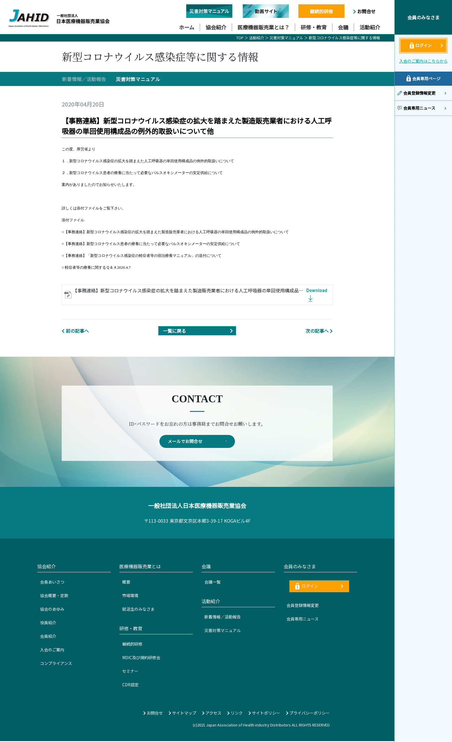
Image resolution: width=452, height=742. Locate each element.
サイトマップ (182, 714)
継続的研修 (321, 11)
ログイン (319, 587)
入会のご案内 (52, 650)
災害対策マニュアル (287, 37)
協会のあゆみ (52, 610)
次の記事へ (319, 330)
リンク (235, 714)
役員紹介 (48, 623)
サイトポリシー (264, 714)
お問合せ (364, 11)
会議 (343, 27)
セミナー (130, 672)
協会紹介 (216, 27)
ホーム (186, 27)
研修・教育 (314, 27)
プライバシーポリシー (308, 714)
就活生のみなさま (138, 610)
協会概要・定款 (54, 596)
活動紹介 (369, 27)
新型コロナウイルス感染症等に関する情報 (344, 37)
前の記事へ (75, 330)
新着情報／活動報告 (84, 79)
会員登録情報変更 (303, 606)
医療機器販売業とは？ (263, 27)
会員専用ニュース (303, 620)
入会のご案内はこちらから (423, 61)
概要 (126, 583)
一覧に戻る (199, 330)
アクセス (211, 714)
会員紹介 (48, 637)
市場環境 (130, 596)
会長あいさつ (52, 583)
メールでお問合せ (197, 441)
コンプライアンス (56, 664)
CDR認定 (130, 685)
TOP (240, 37)
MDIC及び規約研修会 (141, 658)
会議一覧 (212, 583)
